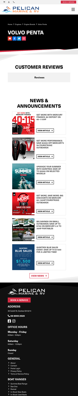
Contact (14, 365)
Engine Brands (29, 24)
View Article (45, 130)
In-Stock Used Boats (19, 394)
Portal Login (15, 368)
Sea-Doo (14, 386)
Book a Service (19, 300)
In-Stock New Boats (18, 392)
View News (39, 275)
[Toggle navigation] (73, 9)
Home (10, 24)
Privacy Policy (16, 371)
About (13, 363)
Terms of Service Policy (20, 374)
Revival (13, 389)
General (14, 358)
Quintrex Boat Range (19, 383)
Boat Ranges (17, 379)
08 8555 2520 (16, 315)
